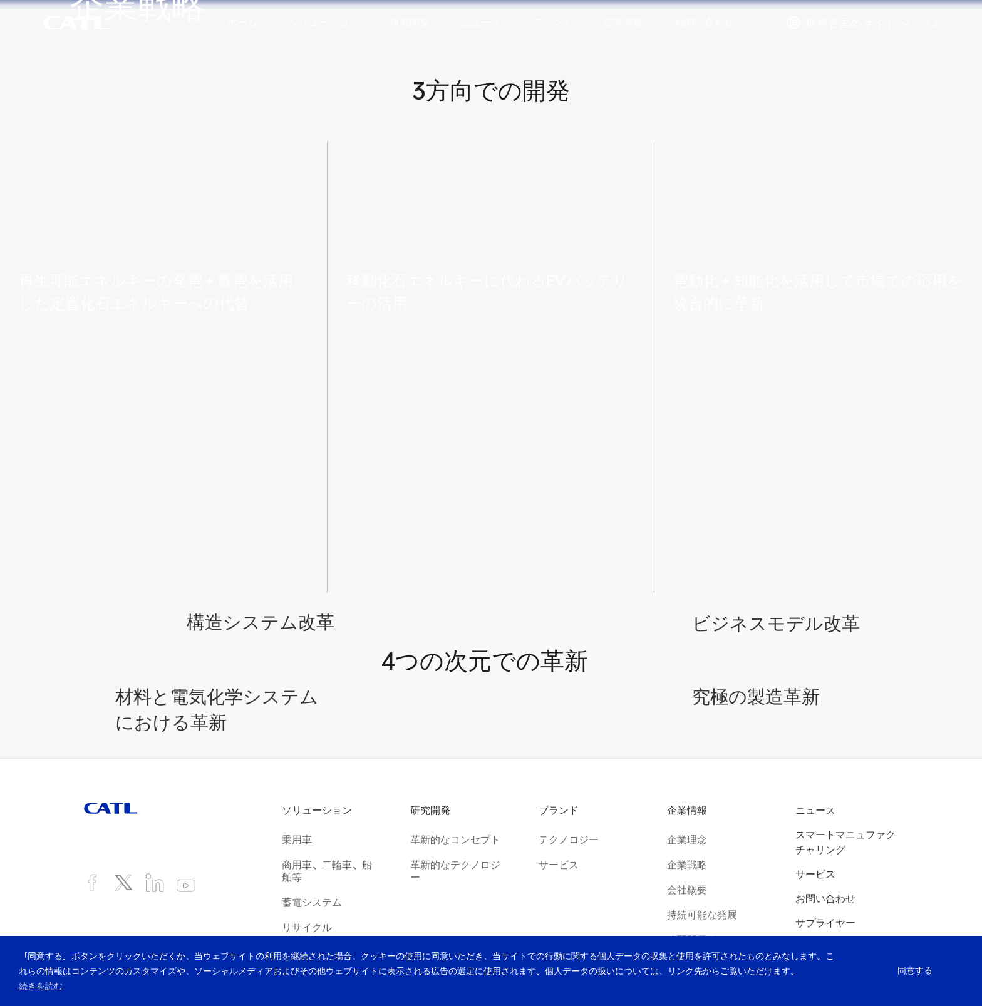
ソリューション (324, 21)
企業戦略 (687, 864)
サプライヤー (825, 922)
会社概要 (687, 889)
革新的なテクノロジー (455, 871)
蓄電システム (312, 902)
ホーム (242, 21)
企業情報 (623, 21)
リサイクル (307, 927)
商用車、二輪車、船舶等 (327, 871)
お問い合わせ (704, 21)
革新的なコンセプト (455, 839)
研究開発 (410, 21)
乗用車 (297, 839)
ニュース (481, 21)
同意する (914, 971)
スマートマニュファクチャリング (845, 842)
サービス (559, 864)
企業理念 (687, 839)
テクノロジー (569, 839)
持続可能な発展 (702, 914)
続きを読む (41, 985)
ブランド (552, 21)
